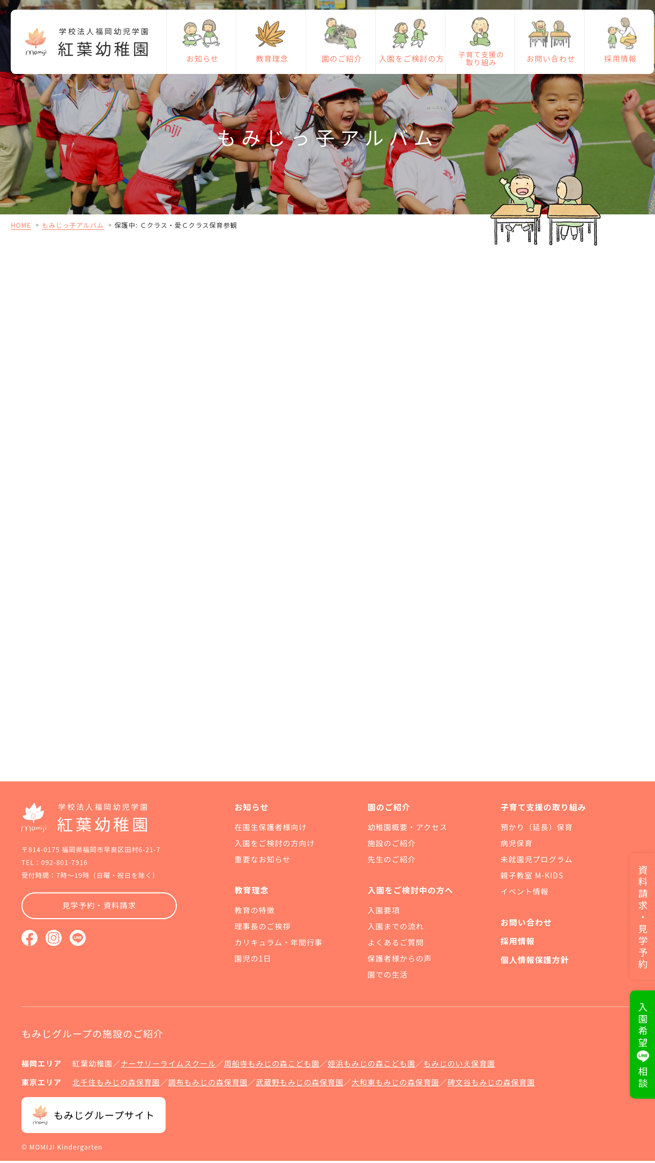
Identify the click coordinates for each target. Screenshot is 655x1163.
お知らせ (201, 61)
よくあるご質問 (396, 945)
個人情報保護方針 (535, 962)
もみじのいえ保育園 (462, 1066)
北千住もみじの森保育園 (116, 1084)
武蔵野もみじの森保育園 (301, 1084)
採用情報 (620, 61)
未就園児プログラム (537, 862)
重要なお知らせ (263, 862)
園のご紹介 (341, 61)
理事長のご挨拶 (263, 929)
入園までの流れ (396, 929)
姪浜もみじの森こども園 (373, 1066)
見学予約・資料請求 (99, 908)
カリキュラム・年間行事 (279, 945)
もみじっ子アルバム (73, 224)
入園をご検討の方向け (275, 846)
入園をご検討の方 (410, 61)
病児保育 (517, 846)
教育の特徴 (255, 913)
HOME (21, 224)
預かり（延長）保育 (537, 830)
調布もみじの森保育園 (209, 1084)
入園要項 (384, 913)
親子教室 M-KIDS (532, 878)
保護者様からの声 (400, 961)
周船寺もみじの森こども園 (273, 1066)
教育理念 (271, 61)
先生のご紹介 (392, 862)
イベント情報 (525, 894)
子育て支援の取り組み (479, 62)
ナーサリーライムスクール (169, 1066)
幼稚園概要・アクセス (408, 830)
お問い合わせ (550, 61)
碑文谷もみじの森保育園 (494, 1084)
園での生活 (388, 977)
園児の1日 (253, 961)
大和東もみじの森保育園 (398, 1084)
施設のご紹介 (392, 846)
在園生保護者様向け (271, 830)
